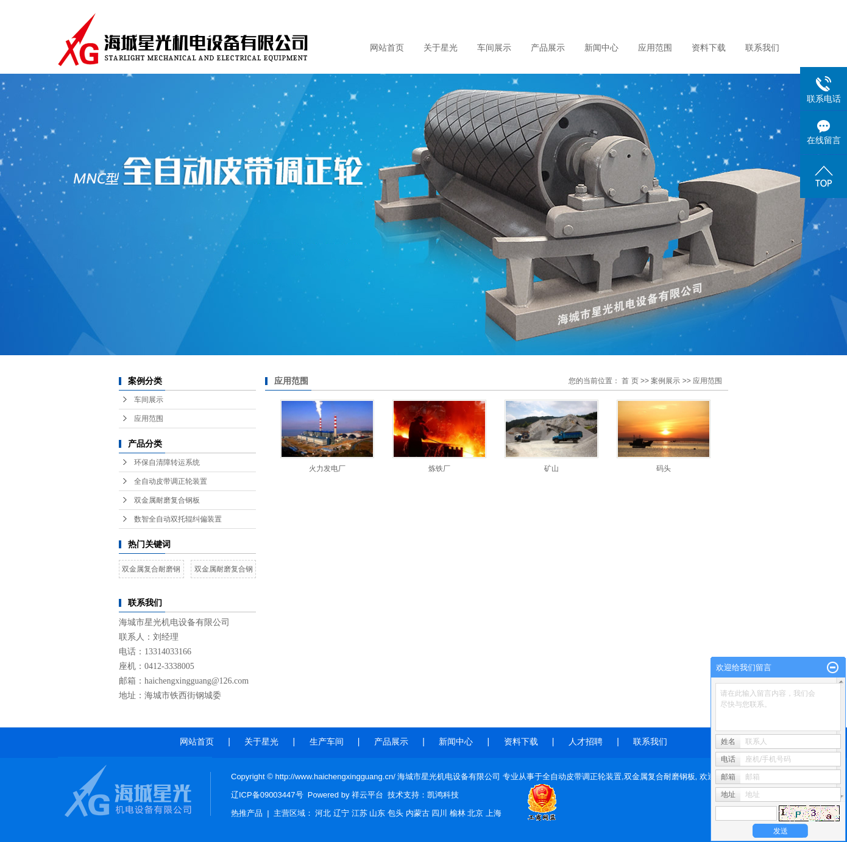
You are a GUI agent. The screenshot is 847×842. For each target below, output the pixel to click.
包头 (395, 813)
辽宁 (341, 813)
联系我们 (762, 47)
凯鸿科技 (443, 794)
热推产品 (247, 813)
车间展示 (494, 47)
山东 (377, 813)
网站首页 (387, 47)
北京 (475, 813)
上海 (493, 813)
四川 (439, 813)
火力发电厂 (327, 468)
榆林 (458, 813)
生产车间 (329, 741)
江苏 (359, 813)
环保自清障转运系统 (167, 462)
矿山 (551, 468)
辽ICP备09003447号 (267, 794)
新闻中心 (601, 47)
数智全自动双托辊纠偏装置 (178, 519)
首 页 (630, 381)
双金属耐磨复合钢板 (167, 500)
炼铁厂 (439, 468)
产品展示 (548, 47)
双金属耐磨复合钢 (223, 569)
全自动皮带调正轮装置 (170, 481)
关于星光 (441, 47)
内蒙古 (418, 813)
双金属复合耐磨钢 (151, 569)
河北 (323, 813)
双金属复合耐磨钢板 (659, 776)
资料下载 (709, 47)
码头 (663, 468)
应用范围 (655, 47)
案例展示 (665, 381)
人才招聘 (586, 741)
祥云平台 (367, 794)
